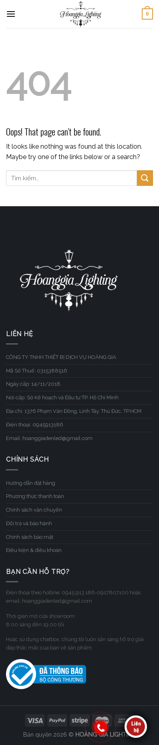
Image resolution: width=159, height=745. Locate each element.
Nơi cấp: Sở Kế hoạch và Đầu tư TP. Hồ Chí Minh (62, 397)
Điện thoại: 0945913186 (34, 425)
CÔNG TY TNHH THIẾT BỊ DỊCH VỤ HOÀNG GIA (61, 357)
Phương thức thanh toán (35, 496)
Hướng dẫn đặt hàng (30, 483)
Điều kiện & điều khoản (34, 550)
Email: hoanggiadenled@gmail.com (49, 438)
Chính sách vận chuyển (34, 510)
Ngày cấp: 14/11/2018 (33, 384)
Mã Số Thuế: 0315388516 (36, 371)
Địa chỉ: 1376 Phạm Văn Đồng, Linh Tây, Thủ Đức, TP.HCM (73, 411)
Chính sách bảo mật (29, 537)
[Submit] (145, 178)
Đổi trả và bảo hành (29, 523)
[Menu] (11, 14)
